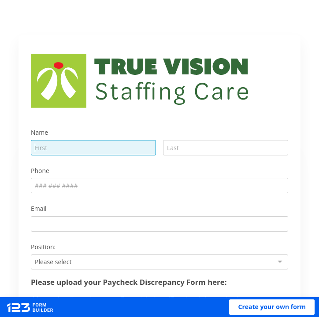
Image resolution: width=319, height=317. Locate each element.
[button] (272, 307)
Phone (40, 170)
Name (39, 132)
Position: (43, 247)
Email (39, 208)
